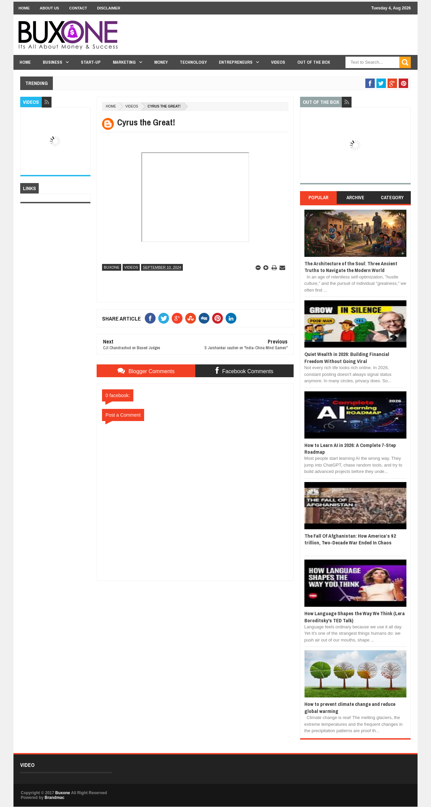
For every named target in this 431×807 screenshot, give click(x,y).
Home (24, 8)
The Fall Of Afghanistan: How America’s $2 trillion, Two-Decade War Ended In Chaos (350, 539)
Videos (278, 62)
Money (161, 62)
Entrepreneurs (236, 62)
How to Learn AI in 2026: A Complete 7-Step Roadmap (350, 448)
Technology (193, 62)
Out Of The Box (313, 62)
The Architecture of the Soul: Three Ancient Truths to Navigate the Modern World (350, 267)
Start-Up (91, 62)
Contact (78, 8)
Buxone (111, 267)
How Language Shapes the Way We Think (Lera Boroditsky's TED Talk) (354, 617)
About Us (49, 8)
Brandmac (54, 797)
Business (52, 62)
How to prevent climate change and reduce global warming (349, 707)
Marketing (124, 62)
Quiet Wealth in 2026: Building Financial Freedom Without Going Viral (346, 357)
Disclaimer (108, 8)
